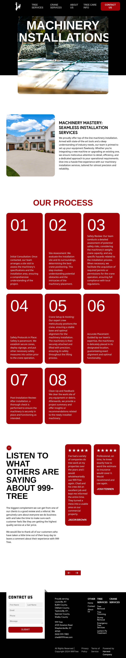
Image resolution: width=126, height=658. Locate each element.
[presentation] (69, 572)
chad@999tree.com (64, 637)
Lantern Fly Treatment (102, 632)
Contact (91, 606)
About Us (90, 611)
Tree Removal (101, 607)
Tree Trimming (101, 613)
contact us (110, 6)
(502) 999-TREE (62, 634)
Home (90, 603)
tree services (37, 6)
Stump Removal (101, 618)
